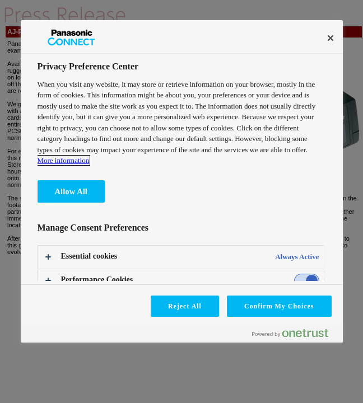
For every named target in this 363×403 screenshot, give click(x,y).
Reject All (185, 306)
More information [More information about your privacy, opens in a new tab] (64, 160)
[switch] (306, 281)
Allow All (71, 191)
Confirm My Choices (279, 306)
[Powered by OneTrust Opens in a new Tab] (294, 336)
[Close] (330, 38)
